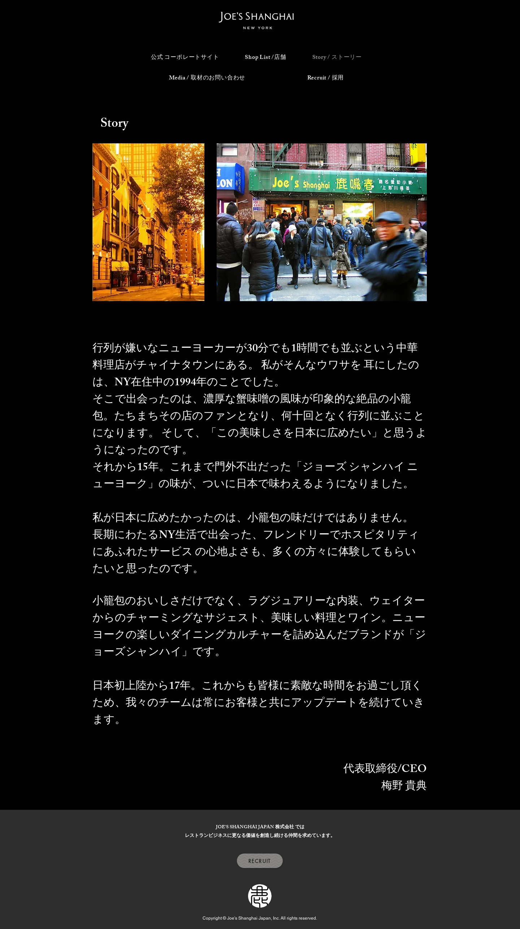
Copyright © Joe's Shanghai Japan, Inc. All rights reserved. (260, 918)
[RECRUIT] (260, 861)
